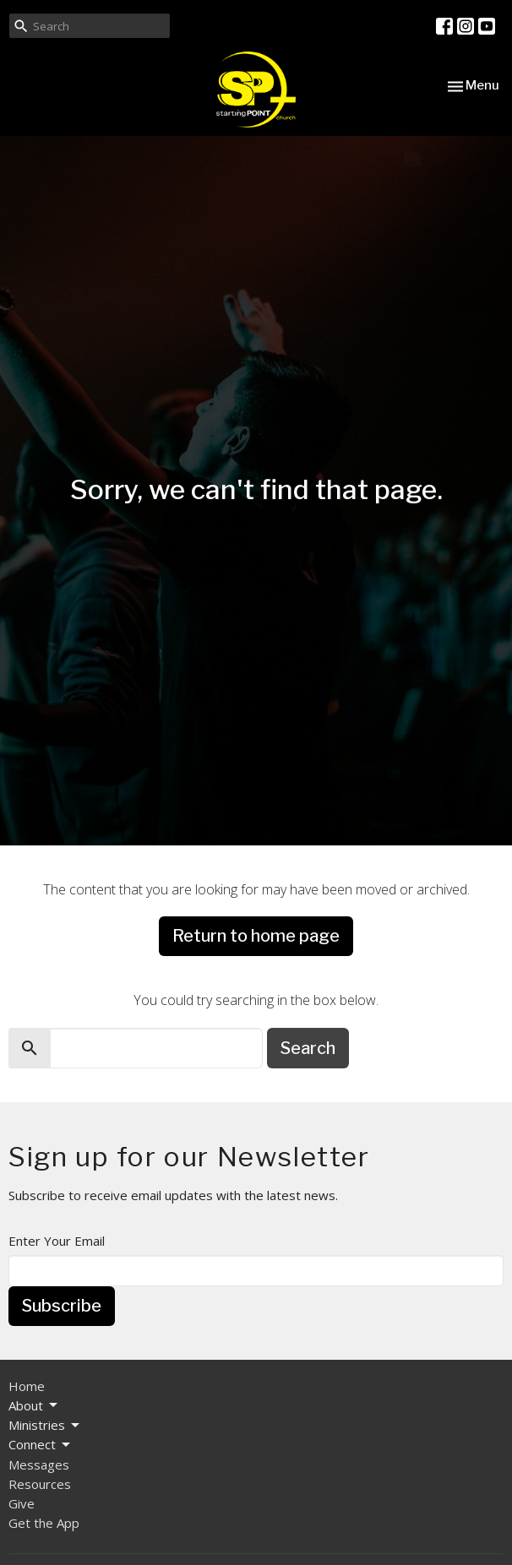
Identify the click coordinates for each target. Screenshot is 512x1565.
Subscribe (61, 1306)
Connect (40, 1445)
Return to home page (256, 936)
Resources (39, 1483)
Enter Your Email (56, 1240)
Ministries (45, 1425)
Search (308, 1048)
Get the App (43, 1522)
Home (26, 1386)
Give (21, 1503)
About (34, 1406)
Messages (38, 1464)
